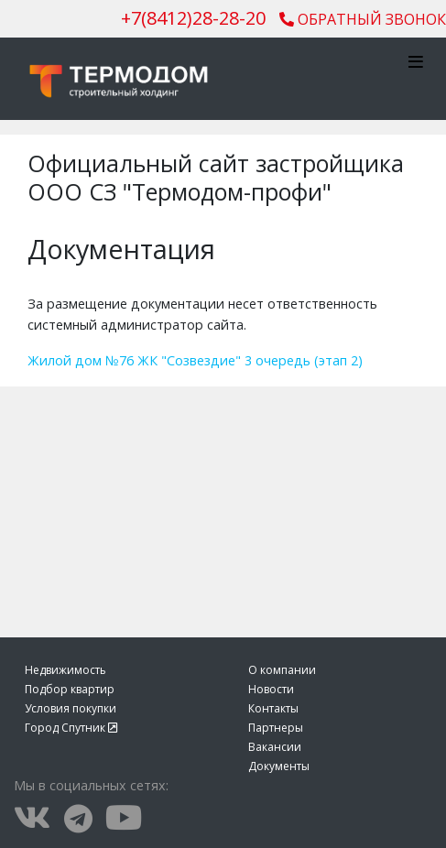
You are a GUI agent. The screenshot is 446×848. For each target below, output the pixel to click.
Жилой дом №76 (80, 360)
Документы (279, 766)
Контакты (273, 708)
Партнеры (275, 727)
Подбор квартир (69, 689)
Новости (271, 689)
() (193, 17)
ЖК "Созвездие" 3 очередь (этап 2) (250, 360)
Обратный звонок (362, 19)
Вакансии (274, 747)
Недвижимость (65, 670)
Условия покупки (70, 708)
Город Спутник (71, 727)
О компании (282, 670)
